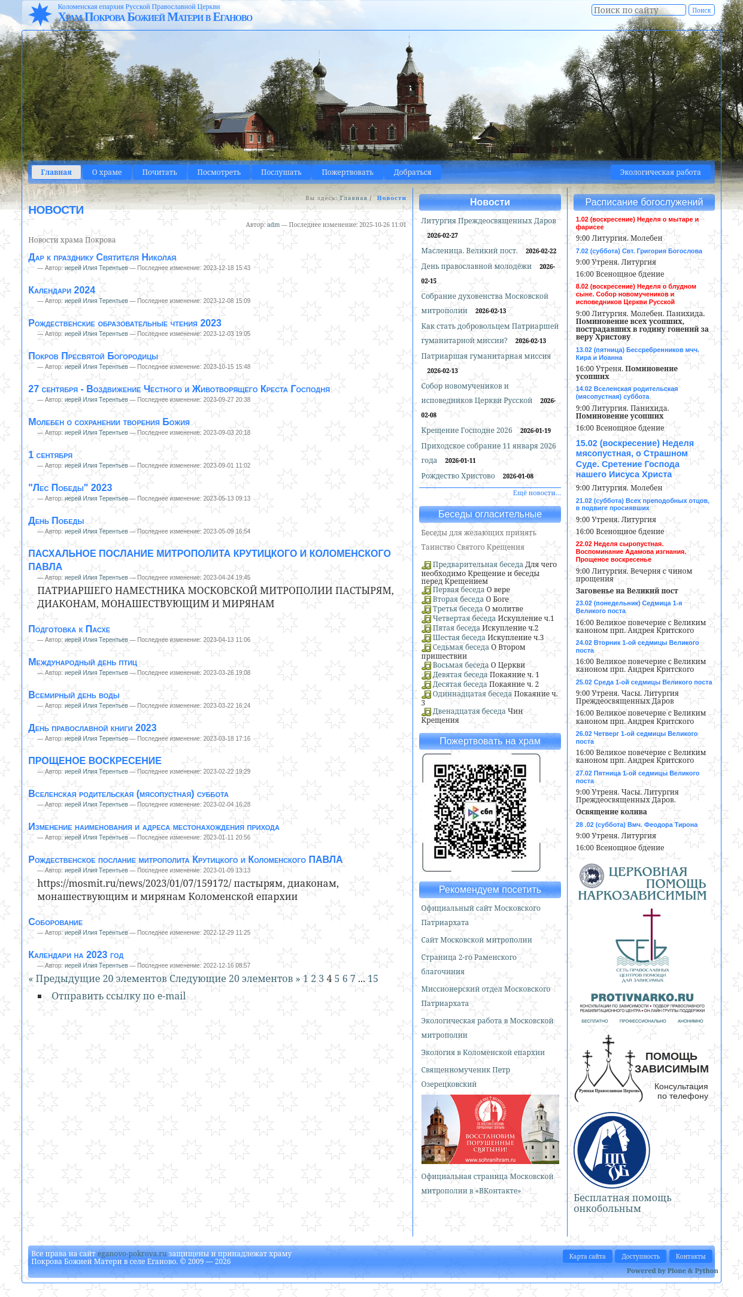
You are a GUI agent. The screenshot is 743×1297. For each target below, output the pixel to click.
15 (373, 978)
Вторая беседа (458, 599)
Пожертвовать (347, 172)
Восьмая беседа (461, 665)
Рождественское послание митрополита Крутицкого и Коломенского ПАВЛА (185, 859)
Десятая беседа (460, 684)
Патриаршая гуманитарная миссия (486, 356)
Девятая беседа (460, 674)
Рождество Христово (459, 476)
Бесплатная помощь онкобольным (623, 1203)
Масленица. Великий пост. (470, 251)
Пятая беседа (456, 628)
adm (273, 224)
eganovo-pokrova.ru (132, 1253)
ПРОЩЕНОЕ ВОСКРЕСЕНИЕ (95, 761)
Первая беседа (459, 589)
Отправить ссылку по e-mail (118, 995)
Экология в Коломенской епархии (483, 1052)
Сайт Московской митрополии (476, 940)
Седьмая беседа (461, 647)
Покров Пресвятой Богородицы (93, 356)
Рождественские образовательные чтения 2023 (125, 323)
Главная (56, 172)
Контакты (691, 1256)
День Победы (56, 521)
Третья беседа (458, 609)
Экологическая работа (660, 172)
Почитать (159, 172)
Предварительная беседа (478, 564)
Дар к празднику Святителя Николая (102, 257)
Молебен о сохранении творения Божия (109, 422)
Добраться (413, 172)
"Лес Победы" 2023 (70, 488)
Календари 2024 (61, 290)
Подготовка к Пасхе (69, 629)
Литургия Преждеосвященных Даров (488, 221)
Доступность (640, 1256)
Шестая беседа (459, 637)
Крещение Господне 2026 (467, 430)
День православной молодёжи (477, 266)
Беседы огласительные (490, 514)
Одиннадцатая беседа (472, 694)
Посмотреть (219, 172)
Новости (490, 202)
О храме (107, 172)
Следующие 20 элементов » (236, 978)
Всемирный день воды (73, 695)
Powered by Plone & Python (672, 1270)
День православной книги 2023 (92, 728)
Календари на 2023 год (75, 955)
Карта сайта (587, 1256)
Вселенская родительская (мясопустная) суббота (128, 794)
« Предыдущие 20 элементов (98, 978)
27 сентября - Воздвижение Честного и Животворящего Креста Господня (179, 389)
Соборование (55, 922)
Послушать (281, 172)
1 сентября (50, 455)
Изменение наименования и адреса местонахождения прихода (154, 827)
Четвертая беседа (464, 618)
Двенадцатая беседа (469, 711)
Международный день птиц (82, 662)
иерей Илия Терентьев (96, 268)
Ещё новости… (537, 492)
